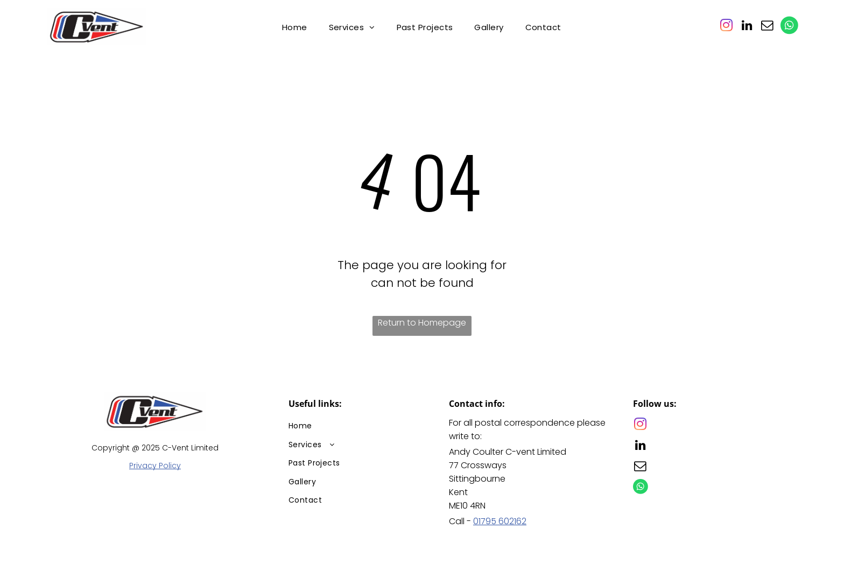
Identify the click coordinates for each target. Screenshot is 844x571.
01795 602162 (499, 521)
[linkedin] (746, 26)
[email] (767, 26)
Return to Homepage (422, 322)
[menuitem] (294, 27)
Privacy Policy (155, 465)
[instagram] (726, 26)
